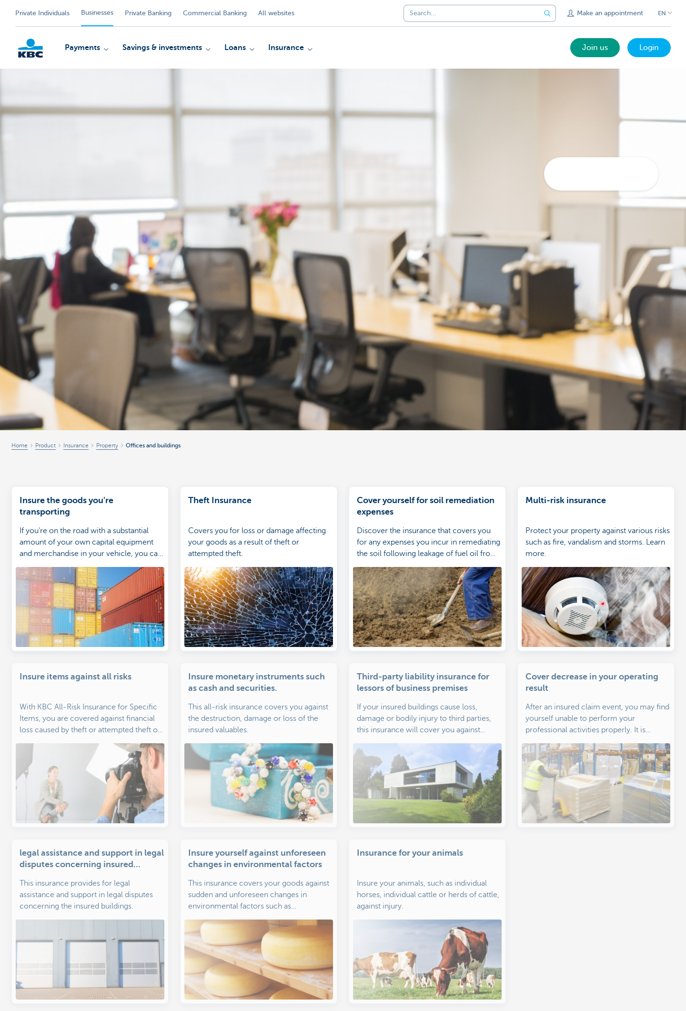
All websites (276, 13)
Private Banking (148, 13)
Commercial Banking (215, 13)
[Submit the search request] (547, 13)
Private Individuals (42, 13)
